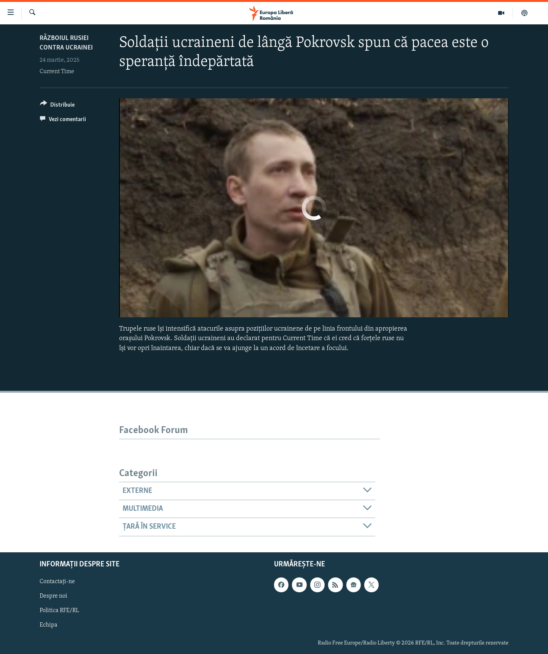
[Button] (57, 106)
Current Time (57, 72)
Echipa (48, 625)
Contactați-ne (57, 582)
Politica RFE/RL (59, 611)
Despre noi (53, 596)
